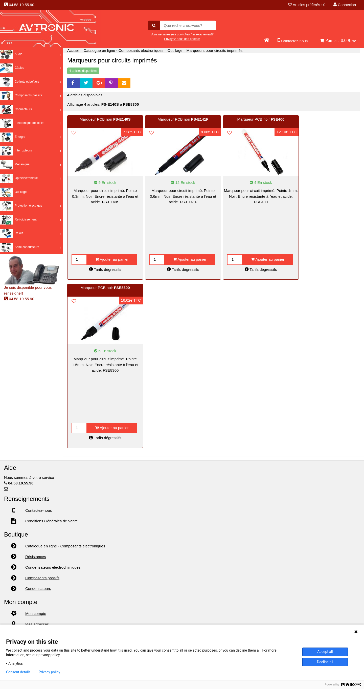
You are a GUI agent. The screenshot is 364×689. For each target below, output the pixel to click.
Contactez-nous (293, 40)
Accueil (73, 50)
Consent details (18, 672)
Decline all (325, 662)
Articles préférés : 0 (307, 5)
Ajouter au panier (112, 259)
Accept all (325, 652)
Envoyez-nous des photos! (182, 38)
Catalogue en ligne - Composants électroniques (123, 50)
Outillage (174, 50)
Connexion (344, 4)
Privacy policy (49, 672)
